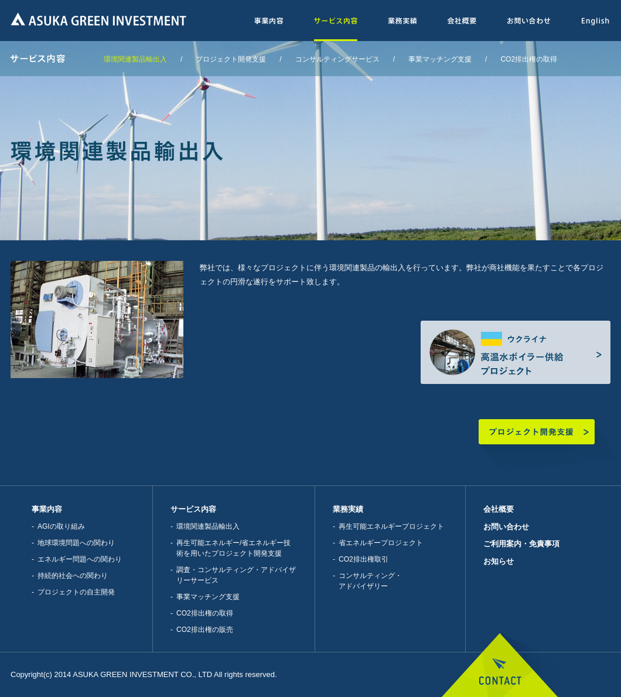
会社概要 (498, 509)
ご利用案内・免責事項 (521, 543)
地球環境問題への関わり (76, 543)
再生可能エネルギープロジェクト (391, 526)
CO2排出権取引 (363, 559)
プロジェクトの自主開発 (76, 592)
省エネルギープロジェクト (381, 543)
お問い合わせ (506, 526)
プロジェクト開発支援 (231, 59)
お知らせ (498, 561)
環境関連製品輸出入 (135, 59)
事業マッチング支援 (440, 59)
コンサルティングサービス (337, 59)
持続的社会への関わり (72, 576)
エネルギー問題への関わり (79, 559)
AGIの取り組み (61, 526)
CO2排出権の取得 (528, 59)
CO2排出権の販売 (204, 629)
